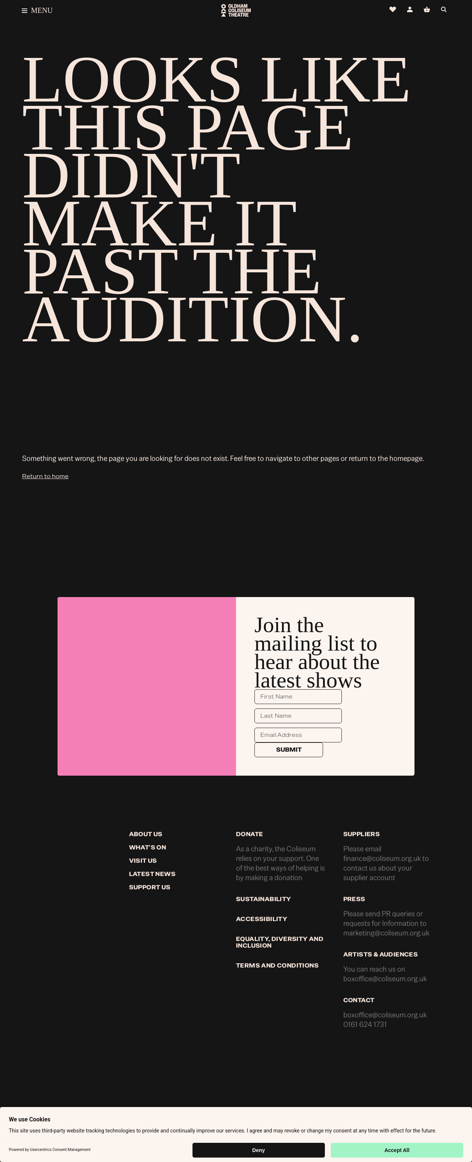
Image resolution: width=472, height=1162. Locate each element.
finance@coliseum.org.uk (382, 858)
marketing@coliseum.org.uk (386, 933)
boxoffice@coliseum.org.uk (385, 978)
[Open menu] (93, 10)
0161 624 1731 (365, 1024)
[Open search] (445, 10)
